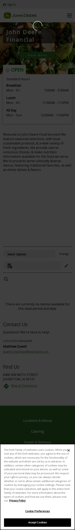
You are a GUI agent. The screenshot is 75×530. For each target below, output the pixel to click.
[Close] (68, 450)
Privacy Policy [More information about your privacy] (17, 500)
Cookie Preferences (37, 511)
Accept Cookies (37, 522)
